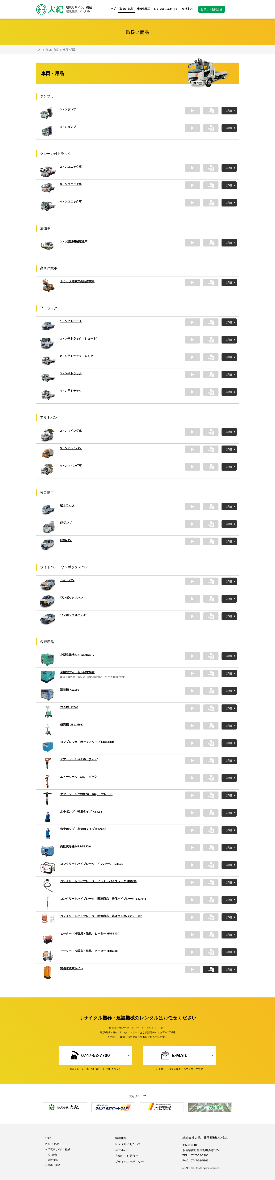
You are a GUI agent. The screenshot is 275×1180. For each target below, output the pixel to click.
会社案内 (187, 8)
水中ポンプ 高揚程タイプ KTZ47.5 (83, 829)
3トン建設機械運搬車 (75, 241)
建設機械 (53, 1159)
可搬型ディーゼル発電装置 (77, 672)
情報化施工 (143, 8)
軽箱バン (66, 540)
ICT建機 (52, 1154)
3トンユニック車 (71, 184)
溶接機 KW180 (69, 689)
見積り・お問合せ (211, 9)
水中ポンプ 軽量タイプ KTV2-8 (81, 811)
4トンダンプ (68, 126)
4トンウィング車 (71, 465)
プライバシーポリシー (129, 1161)
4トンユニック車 (71, 201)
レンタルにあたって (166, 8)
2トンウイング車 (71, 430)
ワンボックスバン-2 (73, 615)
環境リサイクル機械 (59, 1149)
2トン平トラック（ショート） (79, 338)
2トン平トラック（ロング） (78, 355)
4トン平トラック (71, 390)
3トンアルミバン (71, 448)
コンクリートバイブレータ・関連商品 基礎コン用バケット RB (101, 916)
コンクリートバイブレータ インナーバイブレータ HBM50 (98, 881)
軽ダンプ (66, 522)
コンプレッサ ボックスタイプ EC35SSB (87, 741)
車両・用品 (54, 1165)
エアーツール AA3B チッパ (78, 759)
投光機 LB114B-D (71, 724)
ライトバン (67, 580)
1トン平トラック (71, 321)
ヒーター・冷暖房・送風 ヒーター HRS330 (89, 950)
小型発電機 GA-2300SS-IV (77, 654)
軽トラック (67, 505)
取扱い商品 (126, 8)
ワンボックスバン (71, 597)
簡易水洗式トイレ (71, 968)
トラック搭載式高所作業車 (77, 281)
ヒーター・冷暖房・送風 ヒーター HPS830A (90, 933)
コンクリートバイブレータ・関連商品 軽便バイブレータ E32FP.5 (103, 898)
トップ (112, 8)
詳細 (229, 110)
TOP (38, 49)
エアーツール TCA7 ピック (78, 776)
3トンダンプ (68, 109)
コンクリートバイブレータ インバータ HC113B (92, 863)
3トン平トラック (71, 373)
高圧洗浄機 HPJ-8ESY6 (75, 846)
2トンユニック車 (71, 166)
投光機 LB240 (69, 707)
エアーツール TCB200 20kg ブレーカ (86, 794)
